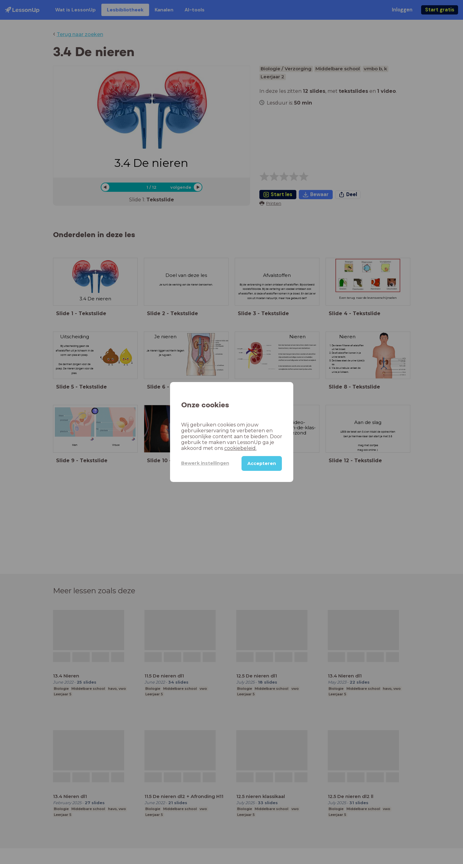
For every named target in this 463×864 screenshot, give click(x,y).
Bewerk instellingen (205, 463)
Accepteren (261, 463)
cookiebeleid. (240, 448)
